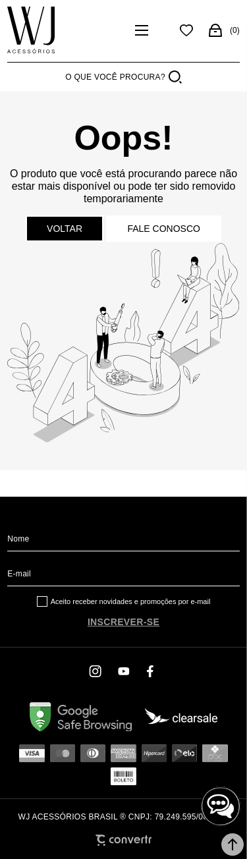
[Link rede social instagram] (96, 671)
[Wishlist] (186, 30)
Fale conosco (163, 228)
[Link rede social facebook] (151, 671)
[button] (232, 844)
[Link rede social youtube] (123, 671)
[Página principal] (67, 30)
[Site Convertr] (123, 840)
